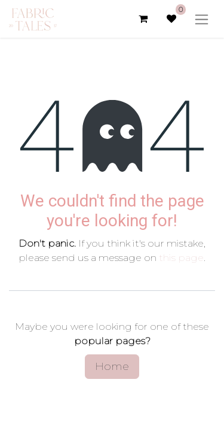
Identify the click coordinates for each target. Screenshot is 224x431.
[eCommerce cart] (143, 19)
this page (181, 257)
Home (112, 366)
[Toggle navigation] (201, 19)
